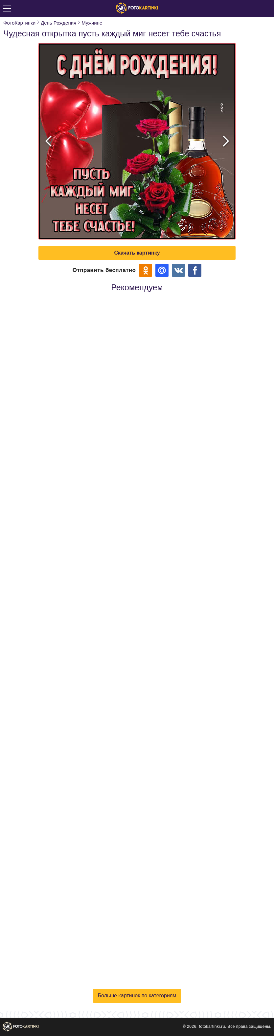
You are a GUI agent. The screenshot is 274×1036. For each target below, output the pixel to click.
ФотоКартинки (19, 23)
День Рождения (58, 23)
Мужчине (91, 23)
